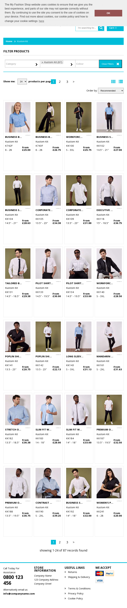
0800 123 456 (13, 580)
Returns (72, 572)
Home (9, 41)
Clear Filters (108, 64)
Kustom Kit (22, 41)
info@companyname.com (17, 593)
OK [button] (108, 13)
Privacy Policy (76, 593)
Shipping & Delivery (79, 577)
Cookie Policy (75, 598)
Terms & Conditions (79, 588)
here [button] (41, 21)
